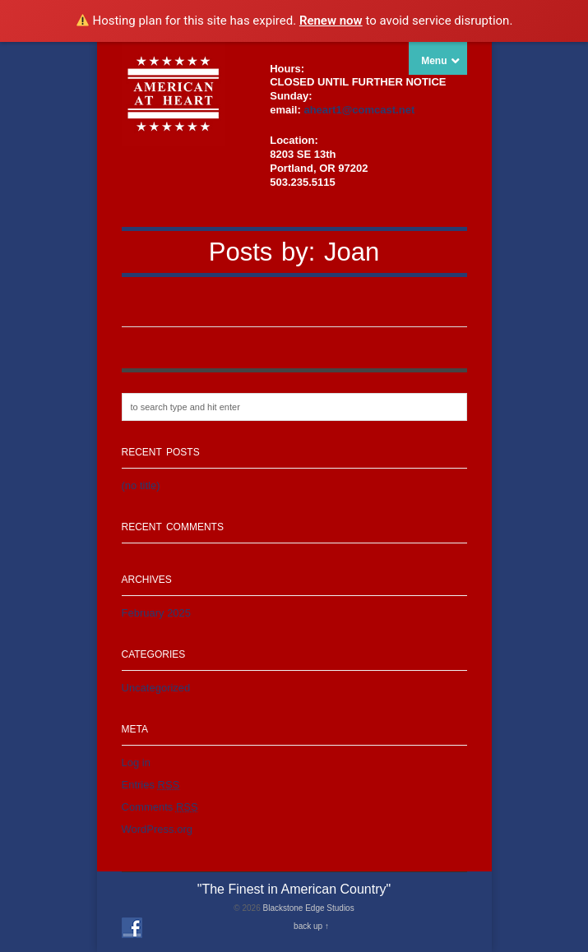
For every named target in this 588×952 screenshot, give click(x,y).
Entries (151, 785)
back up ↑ (311, 926)
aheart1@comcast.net (358, 110)
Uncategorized (156, 688)
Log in (136, 762)
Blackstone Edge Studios (308, 908)
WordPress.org (157, 829)
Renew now (331, 20)
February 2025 (157, 613)
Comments (160, 807)
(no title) (141, 485)
